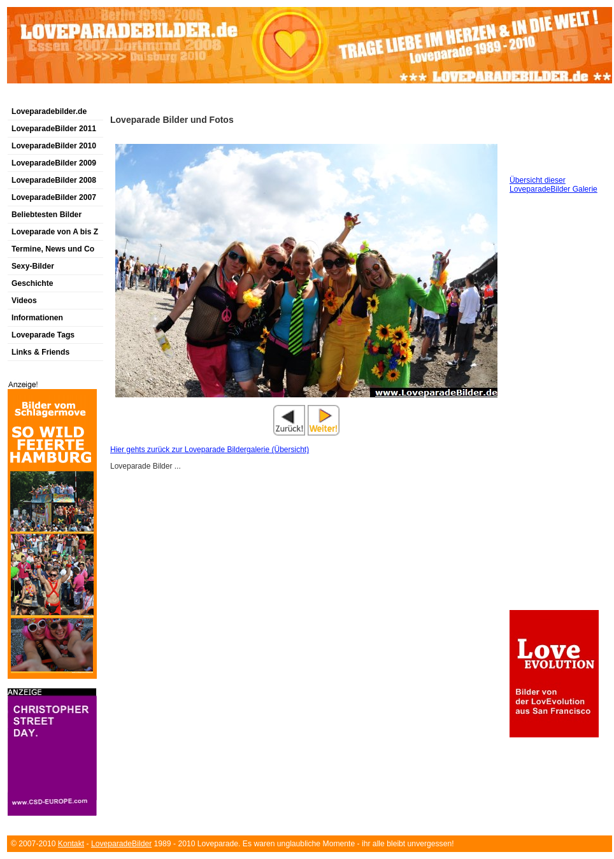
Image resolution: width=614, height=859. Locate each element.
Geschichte (32, 283)
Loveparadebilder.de (49, 111)
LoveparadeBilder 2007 (53, 197)
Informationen (37, 317)
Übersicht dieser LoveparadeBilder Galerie (553, 185)
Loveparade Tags (43, 334)
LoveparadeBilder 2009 (53, 163)
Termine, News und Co (52, 249)
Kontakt (71, 843)
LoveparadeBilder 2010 (53, 145)
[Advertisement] (156, 98)
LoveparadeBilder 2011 (53, 128)
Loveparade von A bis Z (54, 231)
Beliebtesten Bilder (46, 214)
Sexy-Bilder (32, 266)
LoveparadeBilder (121, 843)
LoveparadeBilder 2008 (53, 180)
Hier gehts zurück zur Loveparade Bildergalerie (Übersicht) (209, 449)
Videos (24, 300)
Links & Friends (40, 352)
